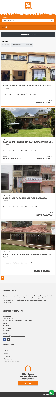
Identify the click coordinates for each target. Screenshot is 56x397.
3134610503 (7, 331)
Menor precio (16, 44)
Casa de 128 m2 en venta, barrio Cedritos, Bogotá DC (28, 86)
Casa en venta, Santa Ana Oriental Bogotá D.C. (27, 254)
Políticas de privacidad (11, 362)
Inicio (6, 351)
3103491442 (7, 325)
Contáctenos (8, 359)
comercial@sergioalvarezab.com (14, 336)
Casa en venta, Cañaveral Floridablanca (25, 198)
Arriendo (7, 356)
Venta (6, 353)
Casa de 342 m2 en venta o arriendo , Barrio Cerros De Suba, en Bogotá (28, 142)
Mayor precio (27, 44)
